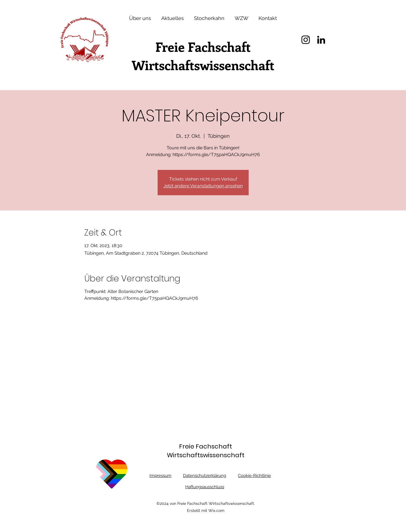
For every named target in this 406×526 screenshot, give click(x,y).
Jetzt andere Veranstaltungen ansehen (203, 185)
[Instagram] (305, 39)
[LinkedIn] (321, 39)
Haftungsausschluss (204, 486)
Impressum (160, 475)
